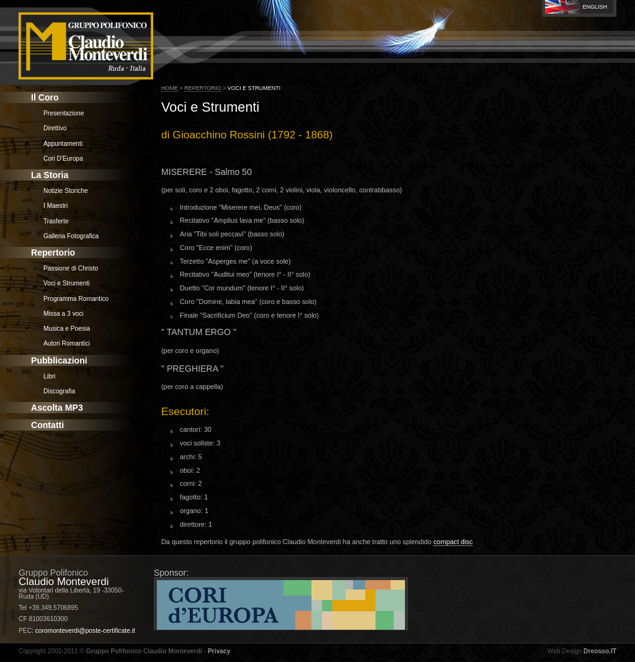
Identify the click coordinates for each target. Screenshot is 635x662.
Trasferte (56, 221)
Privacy (219, 651)
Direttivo (55, 128)
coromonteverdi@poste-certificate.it (85, 630)
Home (169, 88)
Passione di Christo (70, 268)
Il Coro (45, 97)
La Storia (49, 175)
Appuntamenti (62, 143)
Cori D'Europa (63, 158)
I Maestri (55, 205)
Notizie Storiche (65, 190)
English (594, 7)
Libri (49, 376)
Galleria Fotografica (71, 236)
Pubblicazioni (59, 360)
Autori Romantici (66, 343)
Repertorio (53, 252)
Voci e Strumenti (66, 283)
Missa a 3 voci (63, 313)
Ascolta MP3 (57, 408)
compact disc (453, 541)
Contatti (47, 425)
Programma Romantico (76, 298)
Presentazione (63, 113)
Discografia (59, 391)
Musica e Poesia (66, 328)
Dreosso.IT (600, 651)
